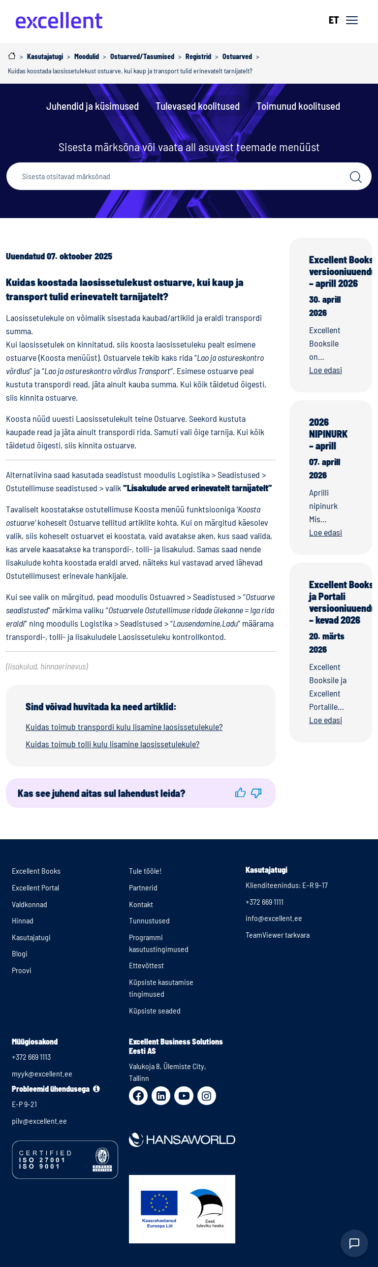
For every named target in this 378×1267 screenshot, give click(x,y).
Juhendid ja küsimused (92, 105)
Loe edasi (325, 369)
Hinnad (22, 920)
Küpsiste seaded (155, 1010)
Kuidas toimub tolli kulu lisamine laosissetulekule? (112, 743)
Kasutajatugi (31, 937)
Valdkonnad (29, 904)
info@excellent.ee (274, 917)
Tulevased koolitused (198, 105)
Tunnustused (149, 920)
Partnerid (143, 887)
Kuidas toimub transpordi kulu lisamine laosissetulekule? (124, 726)
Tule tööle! (145, 870)
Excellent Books (36, 870)
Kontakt (141, 904)
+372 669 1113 (31, 1056)
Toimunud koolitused (298, 105)
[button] (240, 792)
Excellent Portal (35, 887)
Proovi (22, 970)
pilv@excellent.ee (39, 1120)
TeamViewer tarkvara (278, 934)
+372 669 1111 (265, 901)
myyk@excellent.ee (42, 1073)
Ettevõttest (146, 965)
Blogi (20, 953)
